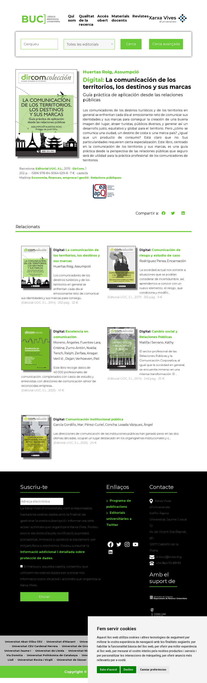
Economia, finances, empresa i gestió (60, 179)
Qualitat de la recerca (86, 23)
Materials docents (120, 21)
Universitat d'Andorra (94, 640)
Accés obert (102, 21)
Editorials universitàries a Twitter (119, 518)
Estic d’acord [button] (124, 669)
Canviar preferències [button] (169, 669)
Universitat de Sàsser (71, 658)
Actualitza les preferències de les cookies (35, 2)
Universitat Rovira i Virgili (35, 658)
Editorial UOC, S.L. (49, 170)
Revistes (140, 19)
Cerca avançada (166, 46)
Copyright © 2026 (81, 670)
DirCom (78, 170)
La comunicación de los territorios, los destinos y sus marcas (76, 255)
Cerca (131, 46)
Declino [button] (144, 669)
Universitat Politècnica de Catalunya (52, 653)
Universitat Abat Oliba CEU (23, 640)
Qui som (72, 21)
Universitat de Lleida (49, 649)
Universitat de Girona (77, 644)
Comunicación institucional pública (94, 419)
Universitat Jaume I (17, 649)
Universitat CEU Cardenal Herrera (35, 644)
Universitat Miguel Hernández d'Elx (92, 649)
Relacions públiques (106, 179)
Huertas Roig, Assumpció (111, 73)
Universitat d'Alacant (60, 640)
